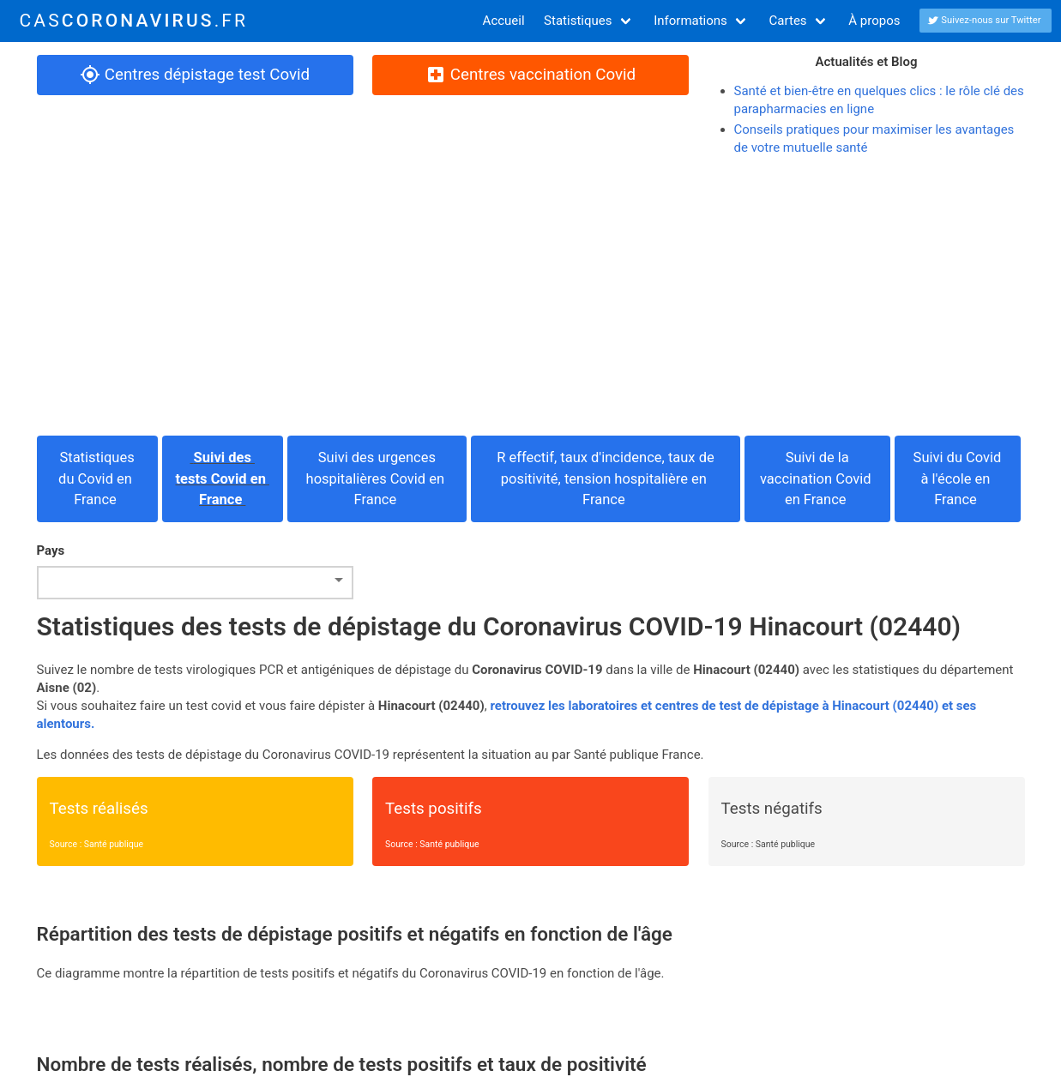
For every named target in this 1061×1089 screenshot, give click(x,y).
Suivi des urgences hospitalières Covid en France (377, 478)
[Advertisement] (531, 297)
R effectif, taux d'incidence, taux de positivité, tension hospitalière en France (605, 478)
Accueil (504, 20)
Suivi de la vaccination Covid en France (817, 478)
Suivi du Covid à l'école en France (957, 478)
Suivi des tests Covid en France (223, 478)
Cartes (788, 20)
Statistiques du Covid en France (96, 478)
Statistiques (578, 20)
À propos (874, 20)
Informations (690, 20)
